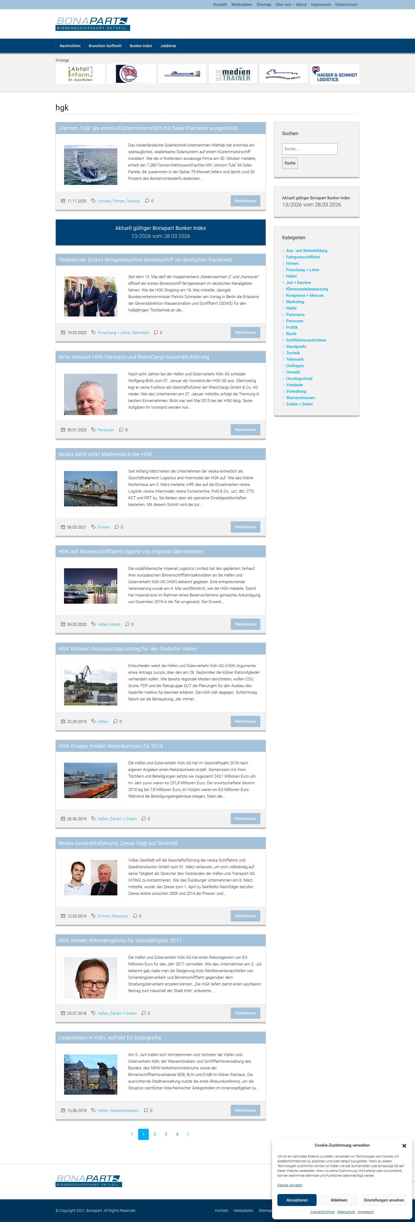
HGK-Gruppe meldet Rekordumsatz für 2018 (110, 746)
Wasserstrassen (124, 1110)
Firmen (119, 201)
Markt (115, 624)
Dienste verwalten (289, 1185)
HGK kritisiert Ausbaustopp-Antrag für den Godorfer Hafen (127, 648)
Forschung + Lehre (114, 332)
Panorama (295, 314)
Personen (106, 430)
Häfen (103, 624)
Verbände (294, 385)
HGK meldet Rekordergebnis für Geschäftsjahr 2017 (120, 940)
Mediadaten (242, 4)
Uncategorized (299, 378)
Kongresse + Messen (305, 295)
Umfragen (295, 365)
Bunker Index (141, 46)
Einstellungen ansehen (384, 1200)
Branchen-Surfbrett (105, 46)
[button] (404, 1145)
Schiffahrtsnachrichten (306, 340)
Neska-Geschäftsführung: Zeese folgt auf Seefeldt (118, 843)
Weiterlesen (245, 200)
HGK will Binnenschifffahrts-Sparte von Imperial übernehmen (130, 551)
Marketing (295, 301)
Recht (291, 333)
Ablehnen (339, 1200)
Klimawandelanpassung (307, 289)
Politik (292, 327)
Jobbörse (168, 46)
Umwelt (104, 201)
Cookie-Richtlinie (322, 1212)
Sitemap (264, 4)
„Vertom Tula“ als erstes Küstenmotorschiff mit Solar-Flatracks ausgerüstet (148, 128)
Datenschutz (346, 1212)
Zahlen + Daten (123, 819)
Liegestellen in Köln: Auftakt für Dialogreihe (110, 1037)
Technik (133, 201)
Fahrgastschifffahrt (303, 257)
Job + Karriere (298, 282)
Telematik (140, 332)
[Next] (188, 1134)
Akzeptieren (297, 1200)
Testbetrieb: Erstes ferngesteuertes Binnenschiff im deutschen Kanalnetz (145, 260)
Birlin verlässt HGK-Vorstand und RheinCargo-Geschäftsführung (133, 357)
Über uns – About (291, 4)
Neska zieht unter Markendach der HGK (105, 454)
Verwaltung (296, 391)
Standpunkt (296, 346)
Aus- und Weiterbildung (307, 250)
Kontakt (220, 4)
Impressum (366, 1212)
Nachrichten (70, 46)
